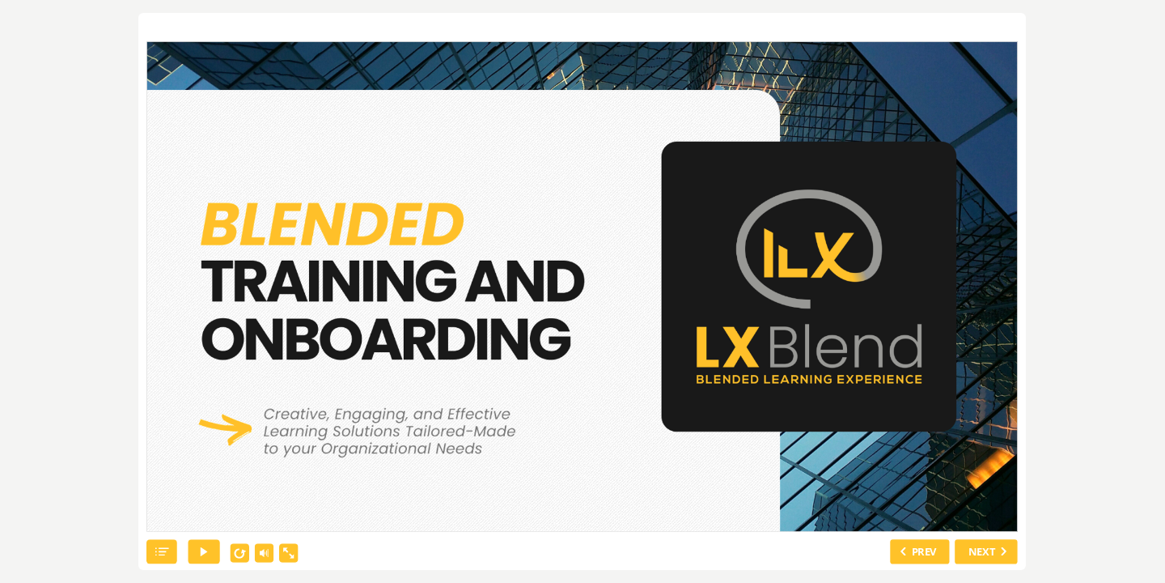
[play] (204, 552)
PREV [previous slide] (924, 552)
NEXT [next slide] (981, 552)
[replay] (240, 554)
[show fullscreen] (289, 554)
